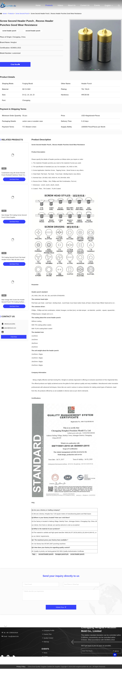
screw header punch (77, 554)
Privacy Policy (21, 666)
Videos (60, 5)
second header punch (46, 554)
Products (49, 5)
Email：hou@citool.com (10, 636)
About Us (71, 5)
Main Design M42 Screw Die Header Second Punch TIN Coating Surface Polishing (13, 302)
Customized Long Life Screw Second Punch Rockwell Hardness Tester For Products (13, 175)
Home (38, 5)
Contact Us (84, 5)
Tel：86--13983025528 (9, 632)
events (97, 5)
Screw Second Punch (22, 13)
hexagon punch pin (61, 554)
